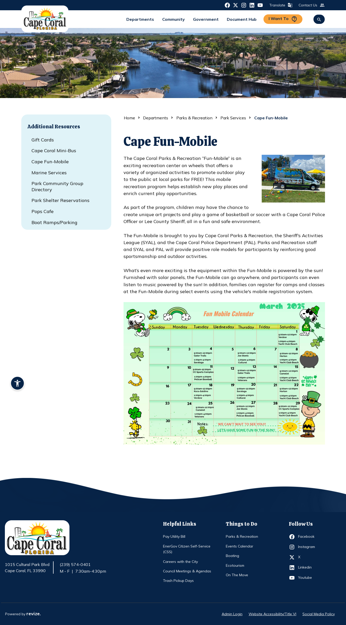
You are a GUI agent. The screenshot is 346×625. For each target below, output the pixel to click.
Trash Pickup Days (178, 580)
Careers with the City (180, 561)
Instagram (307, 547)
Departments (140, 19)
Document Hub (242, 19)
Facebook (307, 537)
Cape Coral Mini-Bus (54, 150)
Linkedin (307, 567)
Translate (280, 5)
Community (173, 19)
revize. (33, 614)
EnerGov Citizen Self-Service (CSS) (186, 549)
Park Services (233, 117)
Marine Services (49, 173)
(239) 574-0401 (75, 564)
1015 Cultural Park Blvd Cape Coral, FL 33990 (27, 568)
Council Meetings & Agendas (187, 571)
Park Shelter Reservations (60, 200)
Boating (232, 555)
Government (206, 19)
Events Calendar (239, 546)
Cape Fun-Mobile (50, 162)
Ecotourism (235, 565)
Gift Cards (43, 140)
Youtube (307, 578)
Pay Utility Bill (174, 536)
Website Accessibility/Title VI (272, 614)
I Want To (283, 19)
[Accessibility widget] (17, 384)
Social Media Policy (318, 614)
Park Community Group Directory (57, 186)
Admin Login (232, 614)
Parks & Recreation (194, 117)
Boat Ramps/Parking (54, 222)
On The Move (237, 575)
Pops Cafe (43, 211)
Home (129, 117)
